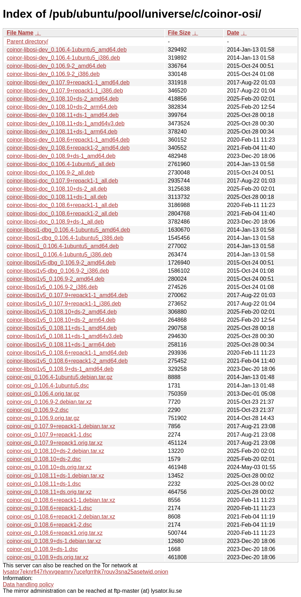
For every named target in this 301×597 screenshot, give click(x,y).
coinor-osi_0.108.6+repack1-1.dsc (49, 508)
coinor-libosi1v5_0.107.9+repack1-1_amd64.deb (67, 295)
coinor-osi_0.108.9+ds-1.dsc (42, 549)
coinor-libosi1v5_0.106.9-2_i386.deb (52, 287)
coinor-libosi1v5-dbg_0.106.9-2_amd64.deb (61, 263)
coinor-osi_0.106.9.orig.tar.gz (43, 418)
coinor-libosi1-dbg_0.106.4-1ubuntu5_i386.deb (65, 238)
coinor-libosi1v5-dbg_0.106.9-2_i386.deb (58, 271)
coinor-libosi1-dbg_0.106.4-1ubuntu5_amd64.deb (68, 230)
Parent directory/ (27, 42)
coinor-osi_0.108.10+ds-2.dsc (44, 459)
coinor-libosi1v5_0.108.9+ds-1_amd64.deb (60, 369)
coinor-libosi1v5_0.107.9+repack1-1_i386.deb (64, 304)
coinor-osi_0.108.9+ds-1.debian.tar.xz (54, 541)
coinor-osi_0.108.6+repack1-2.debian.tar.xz (61, 517)
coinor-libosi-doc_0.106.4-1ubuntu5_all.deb (61, 164)
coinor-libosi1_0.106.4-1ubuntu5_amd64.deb (63, 246)
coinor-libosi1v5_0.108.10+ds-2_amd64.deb (62, 312)
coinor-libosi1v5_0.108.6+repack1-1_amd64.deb (67, 353)
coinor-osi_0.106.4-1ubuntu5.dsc (48, 386)
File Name (20, 33)
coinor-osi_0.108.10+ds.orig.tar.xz (49, 467)
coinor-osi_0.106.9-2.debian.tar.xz (49, 402)
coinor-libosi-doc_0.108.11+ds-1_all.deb (57, 197)
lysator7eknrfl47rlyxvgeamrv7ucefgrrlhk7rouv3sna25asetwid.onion (85, 572)
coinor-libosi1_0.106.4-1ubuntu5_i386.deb (59, 255)
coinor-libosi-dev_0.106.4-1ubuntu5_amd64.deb (67, 50)
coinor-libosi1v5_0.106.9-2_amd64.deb (55, 279)
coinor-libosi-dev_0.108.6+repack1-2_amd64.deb (68, 148)
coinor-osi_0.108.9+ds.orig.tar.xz (48, 557)
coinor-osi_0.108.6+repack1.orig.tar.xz (55, 533)
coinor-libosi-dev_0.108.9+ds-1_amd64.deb (61, 156)
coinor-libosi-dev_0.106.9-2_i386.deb (53, 74)
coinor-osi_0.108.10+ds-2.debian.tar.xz (55, 451)
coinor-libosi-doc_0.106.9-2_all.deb (51, 173)
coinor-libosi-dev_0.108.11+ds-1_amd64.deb (63, 115)
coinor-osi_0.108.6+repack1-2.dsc (49, 525)
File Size (179, 33)
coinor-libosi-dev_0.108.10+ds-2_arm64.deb (62, 107)
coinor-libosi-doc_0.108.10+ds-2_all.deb (57, 189)
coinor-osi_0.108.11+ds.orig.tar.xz (49, 492)
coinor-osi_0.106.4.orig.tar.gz (43, 394)
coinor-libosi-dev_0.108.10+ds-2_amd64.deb (63, 99)
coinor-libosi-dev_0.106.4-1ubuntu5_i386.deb (63, 58)
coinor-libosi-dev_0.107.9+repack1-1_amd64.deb (68, 82)
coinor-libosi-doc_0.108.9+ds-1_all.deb (55, 222)
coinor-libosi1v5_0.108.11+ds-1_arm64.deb (61, 345)
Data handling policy (28, 584)
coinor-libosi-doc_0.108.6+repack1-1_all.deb (62, 205)
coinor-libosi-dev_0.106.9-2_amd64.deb (56, 66)
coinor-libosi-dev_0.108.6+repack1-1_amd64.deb (68, 140)
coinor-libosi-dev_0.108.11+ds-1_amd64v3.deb (66, 123)
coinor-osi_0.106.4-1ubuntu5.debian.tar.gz (60, 377)
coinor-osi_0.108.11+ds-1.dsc (44, 484)
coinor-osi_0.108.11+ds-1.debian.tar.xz (55, 476)
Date (233, 33)
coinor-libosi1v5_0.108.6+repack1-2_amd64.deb (67, 361)
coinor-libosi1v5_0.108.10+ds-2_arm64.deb (61, 320)
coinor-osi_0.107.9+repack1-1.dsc (49, 435)
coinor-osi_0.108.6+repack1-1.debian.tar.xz (61, 500)
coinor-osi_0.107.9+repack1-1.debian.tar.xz (61, 426)
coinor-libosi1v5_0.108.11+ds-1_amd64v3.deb (65, 336)
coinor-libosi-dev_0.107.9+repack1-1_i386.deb (65, 91)
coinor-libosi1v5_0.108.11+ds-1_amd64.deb (62, 328)
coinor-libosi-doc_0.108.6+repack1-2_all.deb (62, 214)
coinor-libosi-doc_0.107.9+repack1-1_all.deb (62, 181)
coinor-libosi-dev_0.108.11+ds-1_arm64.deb (62, 132)
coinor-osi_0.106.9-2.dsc (37, 410)
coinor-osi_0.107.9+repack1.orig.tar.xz (55, 443)
